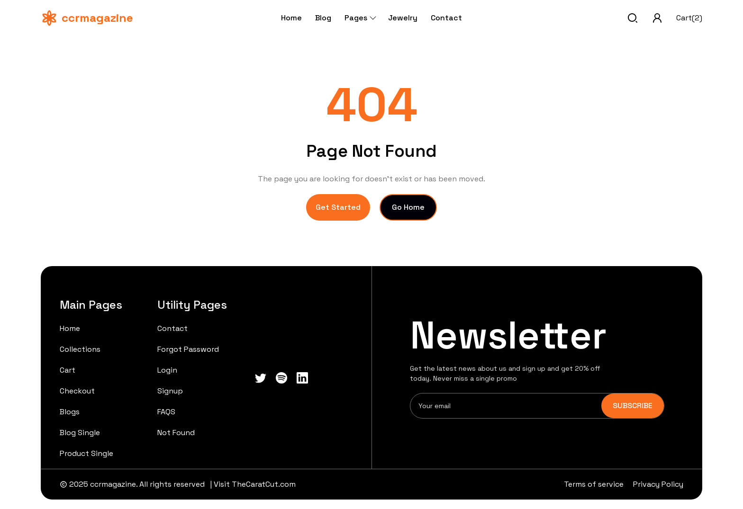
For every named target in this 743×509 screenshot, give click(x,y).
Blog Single (80, 433)
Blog (323, 18)
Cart (67, 370)
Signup (170, 391)
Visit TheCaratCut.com (255, 484)
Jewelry (402, 18)
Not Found (176, 433)
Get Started (338, 207)
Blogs (70, 412)
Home (291, 18)
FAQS (166, 412)
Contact (446, 18)
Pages (359, 18)
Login (167, 370)
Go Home (408, 207)
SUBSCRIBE (632, 406)
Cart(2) (689, 18)
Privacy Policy (658, 484)
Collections (80, 349)
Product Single (86, 453)
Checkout (77, 391)
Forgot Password (188, 349)
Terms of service (594, 484)
